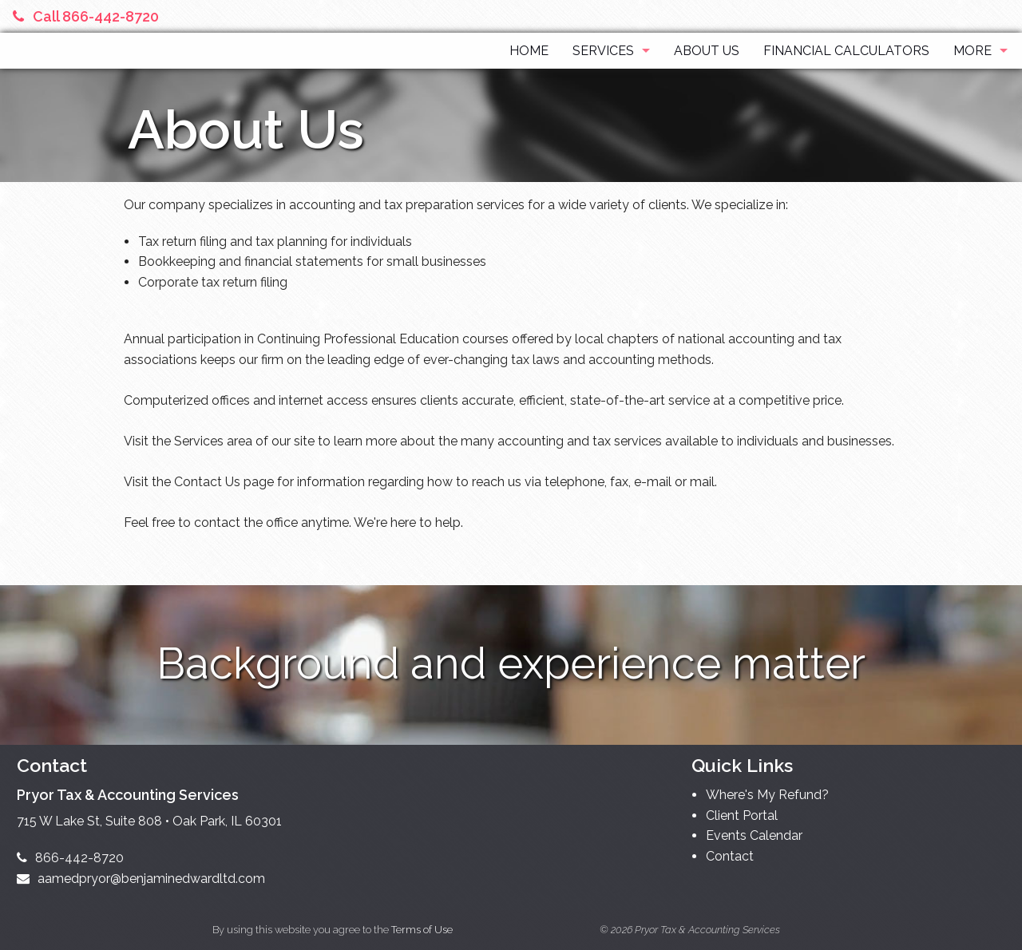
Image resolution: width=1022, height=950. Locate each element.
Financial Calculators (846, 50)
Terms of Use (422, 930)
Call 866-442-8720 (86, 16)
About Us (706, 50)
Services (603, 50)
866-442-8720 (70, 857)
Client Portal (742, 815)
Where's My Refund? (767, 794)
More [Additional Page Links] (972, 50)
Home (529, 50)
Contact (730, 856)
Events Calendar (754, 835)
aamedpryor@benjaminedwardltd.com (141, 878)
